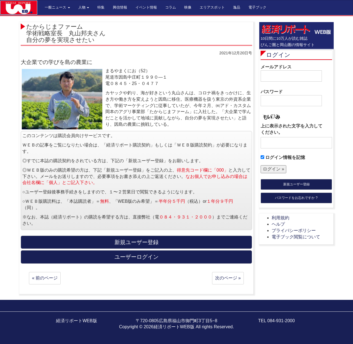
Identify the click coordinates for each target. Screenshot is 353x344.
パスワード (291, 97)
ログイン (278, 55)
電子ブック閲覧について (296, 236)
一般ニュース (57, 7)
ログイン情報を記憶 (283, 157)
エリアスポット (212, 7)
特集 (101, 7)
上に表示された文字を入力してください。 (291, 129)
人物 (83, 7)
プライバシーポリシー (294, 230)
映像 (187, 7)
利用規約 (280, 217)
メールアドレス (291, 73)
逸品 (236, 7)
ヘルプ (278, 224)
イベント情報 (146, 7)
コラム (170, 7)
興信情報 (120, 7)
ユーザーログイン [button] (136, 257)
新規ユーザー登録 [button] (136, 242)
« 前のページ (45, 278)
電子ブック (257, 7)
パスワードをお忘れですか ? (296, 198)
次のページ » (228, 278)
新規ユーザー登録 (296, 184)
